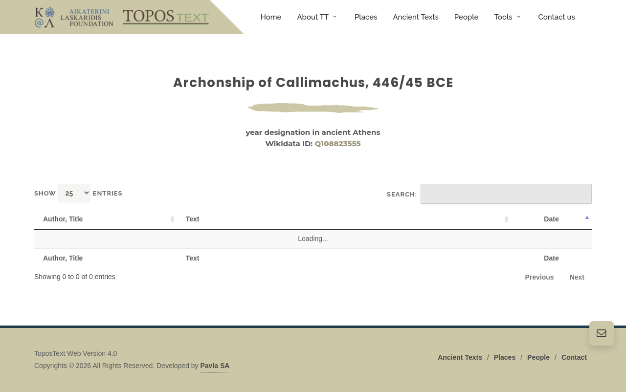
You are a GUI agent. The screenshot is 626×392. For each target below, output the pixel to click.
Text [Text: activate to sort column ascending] (193, 219)
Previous (539, 277)
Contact (574, 357)
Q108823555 (338, 143)
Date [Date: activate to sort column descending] (551, 219)
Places (504, 357)
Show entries (78, 193)
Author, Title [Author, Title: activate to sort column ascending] (63, 219)
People (538, 357)
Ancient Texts (460, 357)
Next (577, 277)
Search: (489, 194)
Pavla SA (215, 366)
